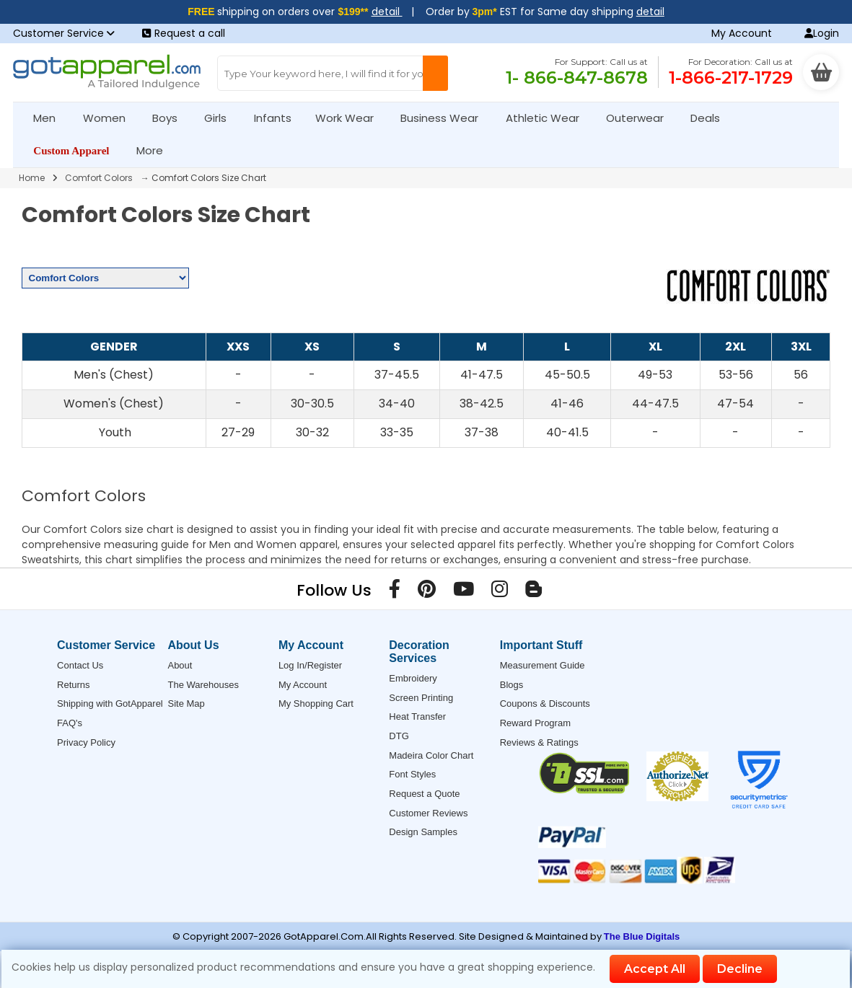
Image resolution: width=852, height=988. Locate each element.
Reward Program (535, 723)
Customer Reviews (428, 813)
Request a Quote (424, 793)
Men (50, 117)
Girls (221, 117)
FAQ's (69, 723)
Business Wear (445, 117)
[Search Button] (435, 73)
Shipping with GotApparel (110, 703)
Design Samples (423, 831)
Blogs (512, 684)
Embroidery (412, 678)
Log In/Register (310, 665)
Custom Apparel (77, 150)
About (179, 665)
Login (821, 33)
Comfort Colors (99, 178)
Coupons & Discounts (545, 703)
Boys (171, 117)
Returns (73, 684)
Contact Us (80, 665)
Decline (740, 969)
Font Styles (412, 774)
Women (110, 117)
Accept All (654, 969)
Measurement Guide (542, 665)
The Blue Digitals (642, 936)
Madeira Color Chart (431, 755)
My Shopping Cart (315, 703)
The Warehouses (203, 684)
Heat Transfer (417, 716)
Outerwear (641, 117)
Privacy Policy (86, 742)
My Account (741, 33)
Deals (705, 117)
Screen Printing (421, 697)
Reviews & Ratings (539, 742)
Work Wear (350, 117)
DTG (398, 736)
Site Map (185, 703)
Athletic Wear (549, 117)
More (155, 150)
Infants (277, 117)
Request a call (183, 33)
